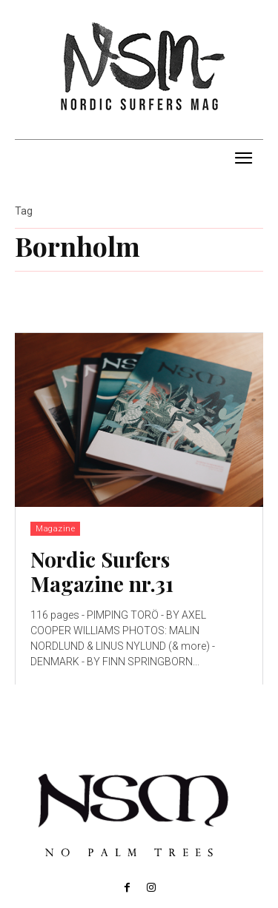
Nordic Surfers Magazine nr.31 (101, 571)
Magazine (55, 529)
